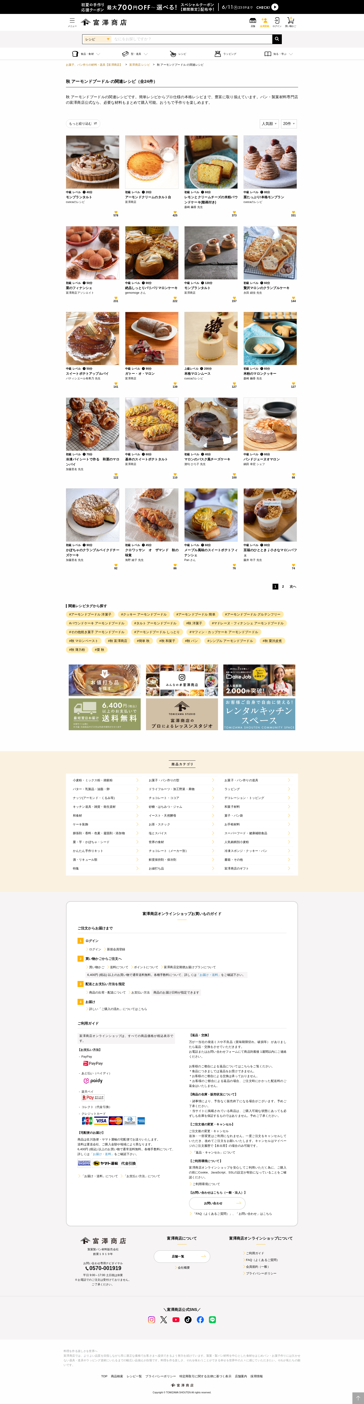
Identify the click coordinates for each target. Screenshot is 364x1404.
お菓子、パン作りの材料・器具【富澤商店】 (94, 64)
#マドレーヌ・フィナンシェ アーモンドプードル (248, 623)
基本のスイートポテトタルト (146, 459)
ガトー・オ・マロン (140, 373)
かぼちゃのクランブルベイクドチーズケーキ (92, 552)
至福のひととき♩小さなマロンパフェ (270, 552)
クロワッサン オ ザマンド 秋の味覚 (152, 552)
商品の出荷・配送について (105, 992)
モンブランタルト (79, 197)
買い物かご (94, 967)
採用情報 (256, 1376)
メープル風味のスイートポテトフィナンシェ (211, 552)
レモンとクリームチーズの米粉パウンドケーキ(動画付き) (211, 199)
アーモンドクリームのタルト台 (148, 197)
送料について (117, 967)
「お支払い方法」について (140, 1176)
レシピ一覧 (134, 1376)
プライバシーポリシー (259, 1273)
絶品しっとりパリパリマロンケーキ (151, 288)
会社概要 (182, 1267)
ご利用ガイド (253, 1253)
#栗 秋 (99, 650)
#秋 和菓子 (167, 641)
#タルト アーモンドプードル (155, 623)
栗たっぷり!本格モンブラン (264, 197)
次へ (293, 586)
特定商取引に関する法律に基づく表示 (205, 1376)
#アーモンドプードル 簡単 (195, 614)
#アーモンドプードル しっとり (157, 632)
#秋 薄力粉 (77, 650)
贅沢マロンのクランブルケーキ (266, 288)
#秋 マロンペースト (83, 641)
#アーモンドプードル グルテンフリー (253, 614)
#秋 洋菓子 (194, 623)
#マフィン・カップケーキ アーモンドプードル (224, 632)
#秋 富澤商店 (117, 641)
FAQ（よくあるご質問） (261, 1260)
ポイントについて (144, 967)
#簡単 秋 (143, 641)
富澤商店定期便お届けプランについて (188, 967)
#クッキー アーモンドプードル (144, 614)
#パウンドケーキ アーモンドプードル (97, 623)
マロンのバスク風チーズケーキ (207, 459)
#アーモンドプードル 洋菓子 (90, 614)
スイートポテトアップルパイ (87, 373)
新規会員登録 (114, 949)
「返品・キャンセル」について (212, 1152)
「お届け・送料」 (209, 975)
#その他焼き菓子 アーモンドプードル (97, 632)
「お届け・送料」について (98, 1176)
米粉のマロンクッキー (260, 373)
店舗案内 (241, 1376)
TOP (104, 1376)
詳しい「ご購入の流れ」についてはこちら (116, 1009)
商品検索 (117, 1376)
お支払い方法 (139, 992)
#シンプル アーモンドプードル (230, 641)
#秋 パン (191, 641)
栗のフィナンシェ (79, 288)
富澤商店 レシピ (139, 64)
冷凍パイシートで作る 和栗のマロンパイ (92, 461)
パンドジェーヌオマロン (262, 459)
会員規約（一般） (256, 1266)
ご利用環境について (204, 1184)
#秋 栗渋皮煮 (272, 641)
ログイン (93, 949)
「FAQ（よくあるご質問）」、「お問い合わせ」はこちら (230, 1213)
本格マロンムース (197, 373)
